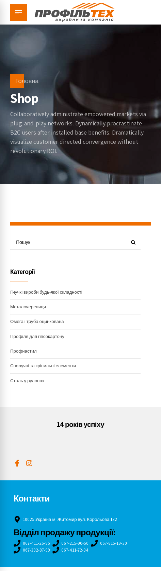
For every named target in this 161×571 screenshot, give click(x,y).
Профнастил (24, 353)
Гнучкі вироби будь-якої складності (48, 293)
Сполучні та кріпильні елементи (44, 368)
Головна (26, 81)
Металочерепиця (29, 308)
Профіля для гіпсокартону (38, 338)
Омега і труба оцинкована (38, 323)
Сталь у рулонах (28, 383)
